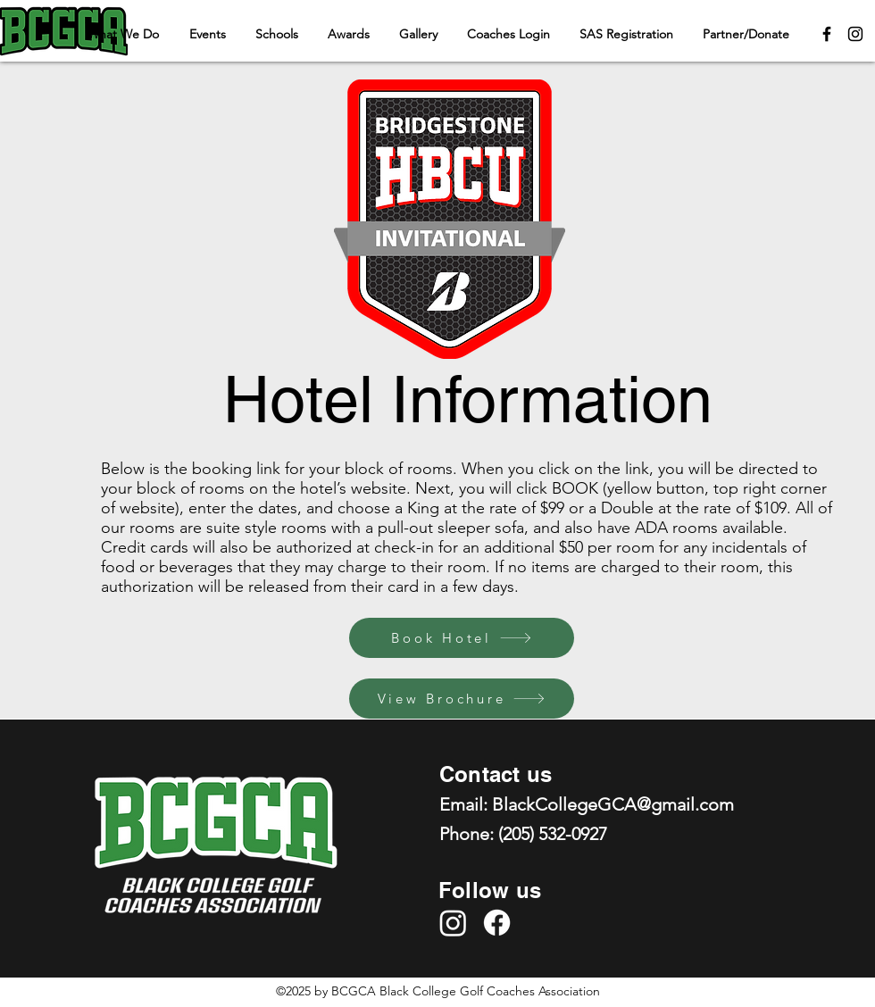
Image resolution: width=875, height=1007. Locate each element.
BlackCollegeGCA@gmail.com (613, 804)
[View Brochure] (461, 698)
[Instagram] (855, 34)
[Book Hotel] (461, 638)
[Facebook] (827, 34)
